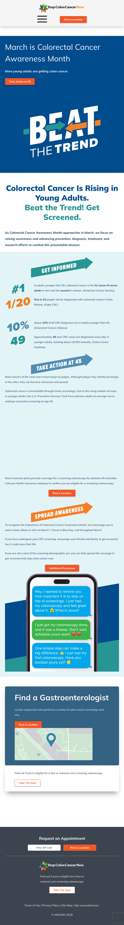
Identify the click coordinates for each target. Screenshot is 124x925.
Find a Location (73, 19)
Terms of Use (32, 905)
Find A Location (28, 724)
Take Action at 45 (20, 81)
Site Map (66, 905)
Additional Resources (62, 568)
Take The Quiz (27, 783)
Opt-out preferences (86, 905)
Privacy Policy (50, 905)
